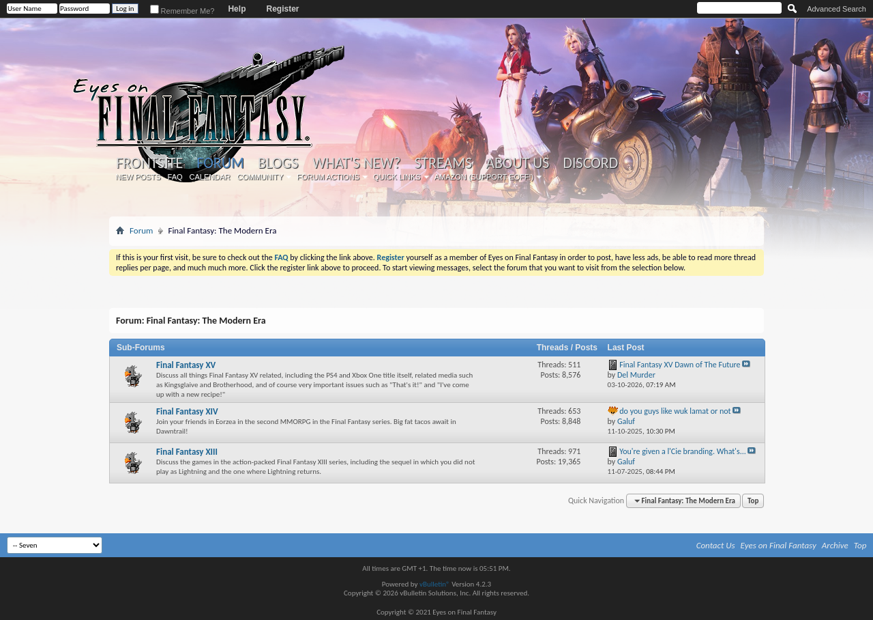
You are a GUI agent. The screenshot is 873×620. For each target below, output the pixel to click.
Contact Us (715, 545)
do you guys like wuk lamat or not (674, 411)
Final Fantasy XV (186, 365)
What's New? (356, 163)
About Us (517, 163)
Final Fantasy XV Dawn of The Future (679, 364)
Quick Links (397, 177)
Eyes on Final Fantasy (778, 545)
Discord (590, 163)
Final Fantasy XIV (187, 411)
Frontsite (149, 163)
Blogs (278, 163)
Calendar (210, 177)
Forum (219, 163)
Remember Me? (182, 11)
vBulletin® (434, 584)
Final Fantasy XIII (187, 452)
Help (237, 9)
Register (282, 9)
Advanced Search (836, 9)
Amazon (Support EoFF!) (484, 177)
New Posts (138, 177)
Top (753, 500)
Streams (443, 163)
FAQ (175, 177)
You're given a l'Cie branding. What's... (682, 451)
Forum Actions (328, 177)
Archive (835, 545)
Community (260, 177)
